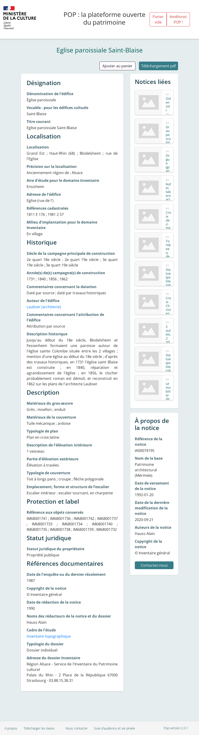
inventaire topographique (49, 636)
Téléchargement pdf (158, 65)
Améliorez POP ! (178, 19)
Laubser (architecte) (44, 306)
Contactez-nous (154, 565)
